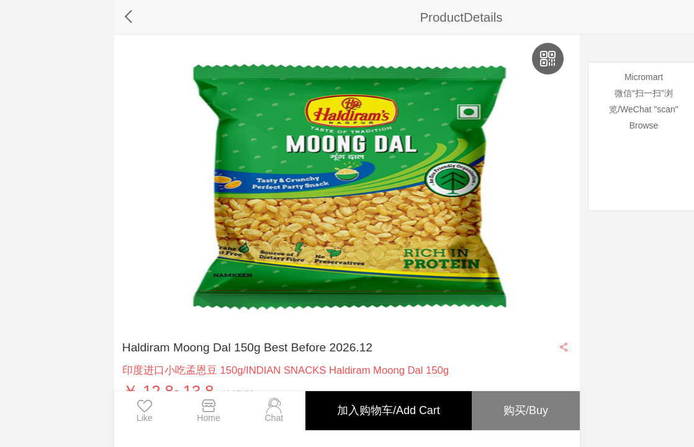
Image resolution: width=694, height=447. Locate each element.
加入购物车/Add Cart (388, 410)
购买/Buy (525, 410)
